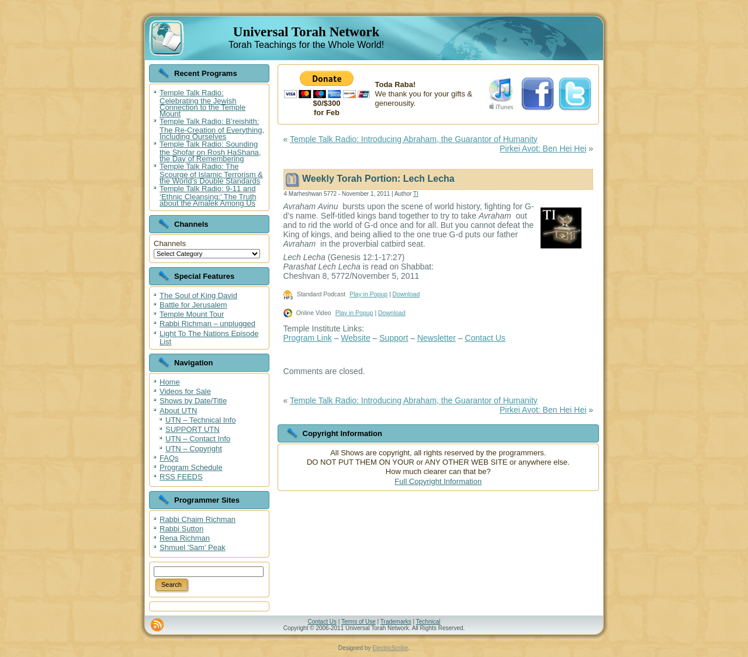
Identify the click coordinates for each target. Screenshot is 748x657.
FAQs (169, 458)
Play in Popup (368, 294)
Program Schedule (191, 467)
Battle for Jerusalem (193, 304)
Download (406, 294)
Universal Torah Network (306, 32)
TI (415, 194)
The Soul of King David (198, 295)
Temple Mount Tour (192, 314)
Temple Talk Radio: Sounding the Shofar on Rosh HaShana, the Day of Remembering (210, 151)
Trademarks (395, 621)
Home (170, 382)
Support (393, 338)
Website (355, 338)
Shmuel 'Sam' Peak (193, 547)
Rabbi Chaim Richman (198, 519)
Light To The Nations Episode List (209, 337)
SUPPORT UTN (192, 429)
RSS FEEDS (181, 476)
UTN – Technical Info (200, 420)
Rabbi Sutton (181, 528)
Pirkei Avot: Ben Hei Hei (543, 148)
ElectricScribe (390, 648)
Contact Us (485, 338)
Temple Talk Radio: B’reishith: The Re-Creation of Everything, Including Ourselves (212, 128)
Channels (170, 243)
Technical (428, 621)
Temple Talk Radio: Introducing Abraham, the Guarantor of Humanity (414, 139)
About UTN (178, 410)
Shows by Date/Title (193, 400)
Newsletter (436, 338)
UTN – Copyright (193, 448)
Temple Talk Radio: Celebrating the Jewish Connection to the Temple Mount (202, 103)
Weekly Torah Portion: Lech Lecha (378, 179)
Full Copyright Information (438, 481)
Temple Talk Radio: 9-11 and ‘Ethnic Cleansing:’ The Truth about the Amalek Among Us (208, 196)
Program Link (307, 338)
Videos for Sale (185, 391)
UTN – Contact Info (197, 438)
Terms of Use (358, 621)
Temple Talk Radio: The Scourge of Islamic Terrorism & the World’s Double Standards (211, 173)
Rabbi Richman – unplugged (207, 323)
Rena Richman (185, 538)
